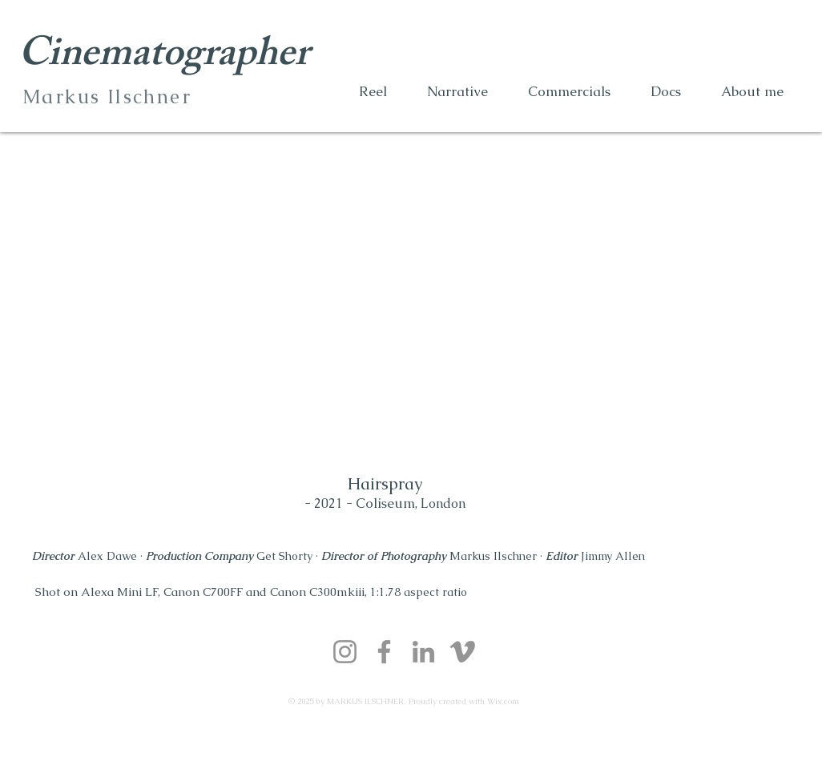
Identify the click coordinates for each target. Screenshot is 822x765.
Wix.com (503, 701)
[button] (752, 91)
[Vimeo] (462, 651)
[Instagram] (345, 651)
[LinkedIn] (423, 651)
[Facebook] (384, 651)
